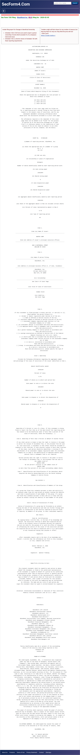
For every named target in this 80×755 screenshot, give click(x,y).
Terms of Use (20, 752)
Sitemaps (48, 752)
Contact (41, 752)
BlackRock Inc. (22, 17)
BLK (30, 17)
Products (12, 752)
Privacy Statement (31, 752)
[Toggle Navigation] (3, 11)
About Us (4, 752)
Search (75, 3)
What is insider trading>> (48, 35)
